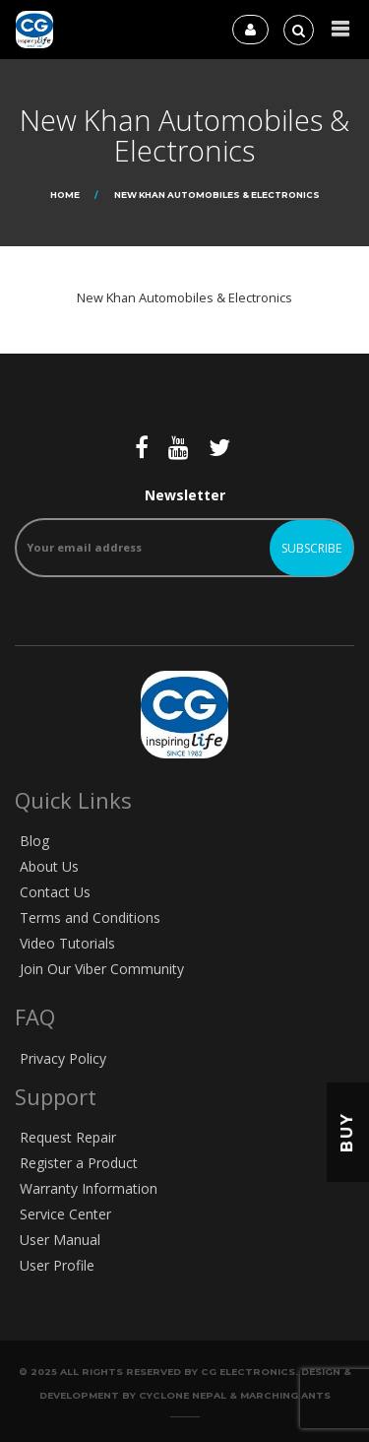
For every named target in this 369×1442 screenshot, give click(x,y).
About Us (49, 866)
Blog (34, 840)
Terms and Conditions (90, 917)
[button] (340, 29)
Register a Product (79, 1162)
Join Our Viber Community (102, 968)
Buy (347, 1132)
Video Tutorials (67, 943)
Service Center (65, 1214)
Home (65, 194)
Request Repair (68, 1137)
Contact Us (55, 892)
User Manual (60, 1239)
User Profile (57, 1265)
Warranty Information (88, 1188)
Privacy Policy (63, 1058)
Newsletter (184, 531)
